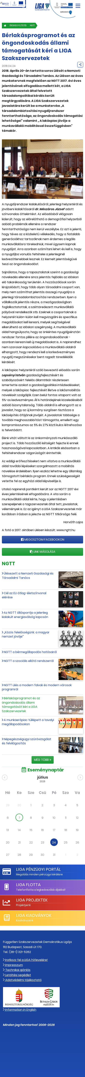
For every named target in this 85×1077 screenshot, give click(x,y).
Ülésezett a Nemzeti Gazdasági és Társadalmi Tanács (27, 575)
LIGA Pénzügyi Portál (38, 869)
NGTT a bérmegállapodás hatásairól (30, 652)
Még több (42, 760)
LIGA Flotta (28, 885)
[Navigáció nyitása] (77, 4)
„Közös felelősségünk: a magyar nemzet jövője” (25, 634)
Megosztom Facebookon (42, 539)
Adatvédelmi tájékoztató (22, 980)
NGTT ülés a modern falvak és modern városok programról (37, 687)
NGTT (32, 25)
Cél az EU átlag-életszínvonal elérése (24, 595)
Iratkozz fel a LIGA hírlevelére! (25, 960)
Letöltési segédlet (17, 975)
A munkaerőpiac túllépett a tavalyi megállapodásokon (28, 722)
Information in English (19, 1010)
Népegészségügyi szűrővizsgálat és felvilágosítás (26, 741)
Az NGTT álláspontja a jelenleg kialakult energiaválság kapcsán (25, 614)
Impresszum (13, 965)
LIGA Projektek (32, 900)
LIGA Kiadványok (33, 915)
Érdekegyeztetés (18, 25)
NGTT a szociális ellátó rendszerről (29, 661)
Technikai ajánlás (16, 970)
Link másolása (42, 551)
